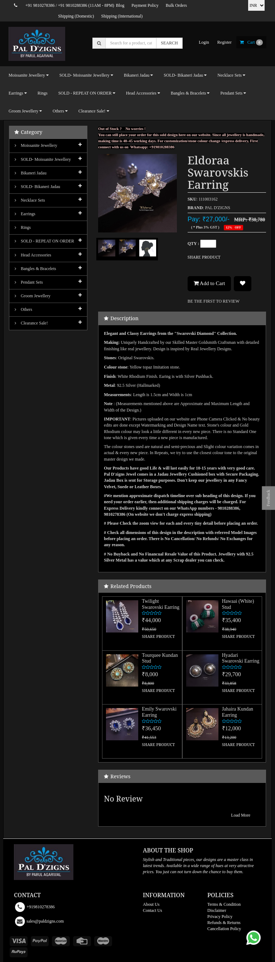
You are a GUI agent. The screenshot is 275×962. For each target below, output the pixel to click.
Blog (120, 5)
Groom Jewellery (32, 295)
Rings (43, 93)
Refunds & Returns (224, 912)
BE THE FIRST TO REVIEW (214, 291)
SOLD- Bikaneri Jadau (37, 186)
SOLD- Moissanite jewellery (43, 159)
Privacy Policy (219, 906)
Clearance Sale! (31, 323)
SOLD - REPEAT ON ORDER (44, 241)
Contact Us (152, 900)
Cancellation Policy (224, 919)
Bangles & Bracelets (35, 268)
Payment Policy (145, 5)
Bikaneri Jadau (31, 172)
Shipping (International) (122, 16)
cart (251, 42)
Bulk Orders (176, 5)
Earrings (25, 213)
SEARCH (169, 42)
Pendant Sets (29, 282)
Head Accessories (33, 255)
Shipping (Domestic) (76, 16)
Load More (240, 805)
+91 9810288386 (72, 5)
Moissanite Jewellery (36, 145)
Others (23, 309)
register (224, 42)
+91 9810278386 (40, 5)
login (204, 42)
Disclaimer (216, 900)
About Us (151, 894)
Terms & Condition (224, 894)
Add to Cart (209, 273)
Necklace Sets (30, 200)
